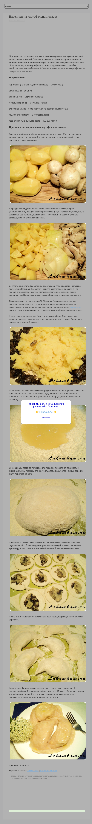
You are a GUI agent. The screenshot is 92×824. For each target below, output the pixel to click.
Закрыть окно (46, 417)
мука (69, 776)
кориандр (77, 776)
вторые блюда (17, 776)
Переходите (46, 412)
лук (64, 776)
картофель (44, 776)
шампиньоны (56, 776)
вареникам (75, 307)
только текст (32, 770)
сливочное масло (19, 779)
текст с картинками (48, 770)
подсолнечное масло (37, 779)
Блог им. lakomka (17, 20)
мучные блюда (31, 776)
